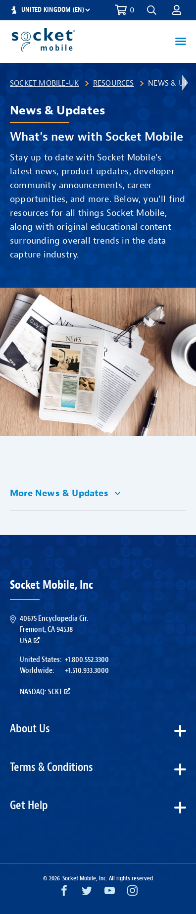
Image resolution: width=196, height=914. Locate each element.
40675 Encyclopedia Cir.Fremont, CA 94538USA (54, 629)
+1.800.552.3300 (86, 659)
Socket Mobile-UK (44, 83)
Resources (113, 83)
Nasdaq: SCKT (45, 692)
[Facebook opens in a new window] (64, 893)
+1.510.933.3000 (87, 670)
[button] (151, 10)
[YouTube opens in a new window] (109, 893)
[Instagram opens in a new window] (132, 893)
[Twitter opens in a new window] (87, 893)
